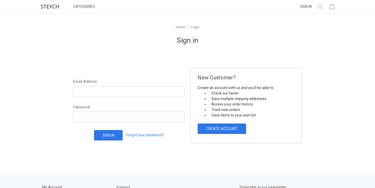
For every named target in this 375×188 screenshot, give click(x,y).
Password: (81, 107)
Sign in (306, 6)
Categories (84, 6)
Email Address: (85, 81)
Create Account (222, 129)
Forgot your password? (145, 135)
